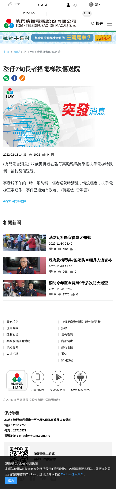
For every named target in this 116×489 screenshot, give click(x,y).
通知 (64, 354)
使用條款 (12, 328)
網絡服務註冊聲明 (18, 341)
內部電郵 (67, 341)
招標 (64, 328)
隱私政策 (12, 334)
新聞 (17, 52)
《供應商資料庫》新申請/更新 (81, 321)
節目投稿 (67, 360)
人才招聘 (12, 354)
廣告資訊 (67, 334)
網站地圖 (67, 347)
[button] (102, 4)
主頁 (6, 52)
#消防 (7, 201)
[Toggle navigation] (109, 23)
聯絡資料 (12, 347)
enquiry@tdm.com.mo (34, 435)
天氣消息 (12, 321)
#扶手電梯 (19, 201)
